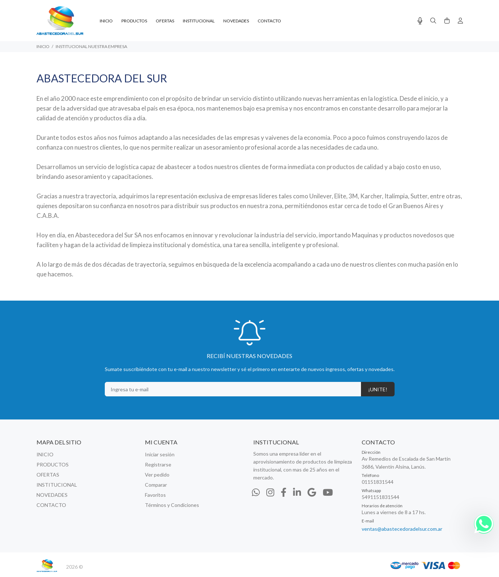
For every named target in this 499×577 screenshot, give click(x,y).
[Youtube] (327, 492)
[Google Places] (312, 492)
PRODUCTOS (52, 464)
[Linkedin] (297, 492)
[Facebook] (283, 492)
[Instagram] (270, 492)
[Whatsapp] (255, 492)
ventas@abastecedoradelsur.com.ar (402, 529)
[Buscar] (433, 20)
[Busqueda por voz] (420, 20)
